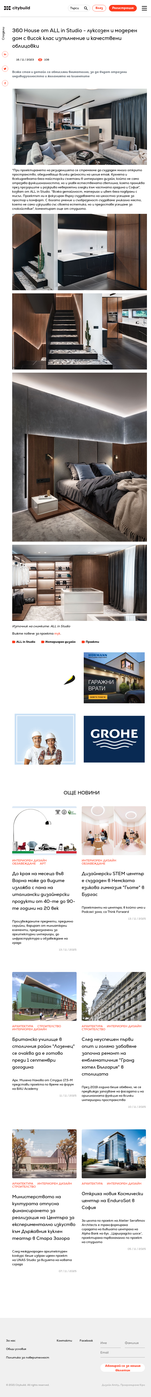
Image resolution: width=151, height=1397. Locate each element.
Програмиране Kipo (133, 1385)
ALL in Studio (25, 642)
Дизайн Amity (110, 1385)
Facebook (86, 1340)
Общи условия (16, 1349)
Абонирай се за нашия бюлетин (122, 1368)
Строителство (49, 1026)
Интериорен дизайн (60, 642)
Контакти (64, 1340)
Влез (99, 8)
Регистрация (123, 8)
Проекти (92, 642)
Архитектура (22, 1026)
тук (57, 633)
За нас (10, 1340)
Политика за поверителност (27, 1357)
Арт (43, 863)
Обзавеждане (24, 863)
